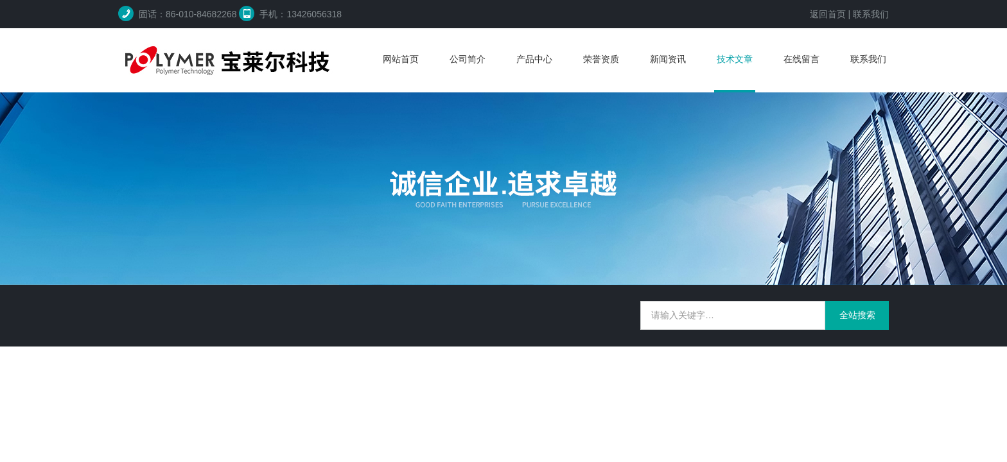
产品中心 (534, 59)
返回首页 (828, 14)
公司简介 (468, 59)
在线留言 (801, 59)
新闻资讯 (668, 59)
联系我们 (871, 14)
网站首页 (401, 59)
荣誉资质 (601, 59)
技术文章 (735, 59)
